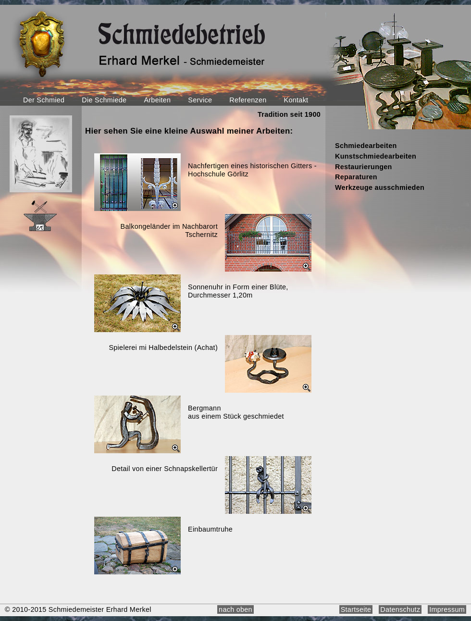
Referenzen (247, 100)
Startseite (356, 609)
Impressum (447, 609)
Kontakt (296, 100)
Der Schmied (43, 100)
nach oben (235, 609)
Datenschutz (400, 609)
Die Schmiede (104, 100)
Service (200, 100)
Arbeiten (157, 100)
